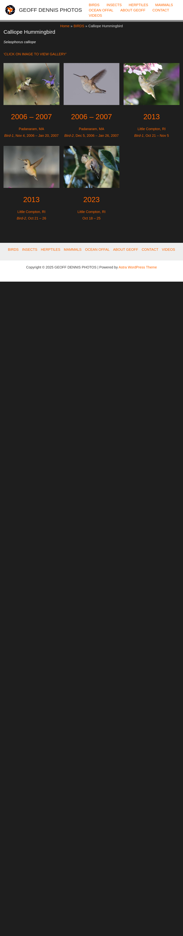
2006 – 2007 (31, 117)
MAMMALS (164, 5)
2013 (31, 199)
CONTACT (160, 10)
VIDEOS (95, 15)
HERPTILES (138, 5)
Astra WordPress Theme (138, 267)
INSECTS (114, 5)
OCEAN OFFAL (101, 10)
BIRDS (94, 5)
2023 (91, 199)
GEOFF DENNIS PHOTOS (50, 10)
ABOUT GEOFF (132, 10)
